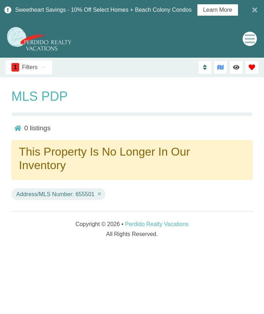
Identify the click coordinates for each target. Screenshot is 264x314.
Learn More (217, 10)
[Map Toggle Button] (220, 67)
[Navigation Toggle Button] (250, 39)
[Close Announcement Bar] (255, 10)
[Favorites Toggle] (251, 67)
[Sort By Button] (204, 67)
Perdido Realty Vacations (156, 224)
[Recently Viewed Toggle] (236, 67)
